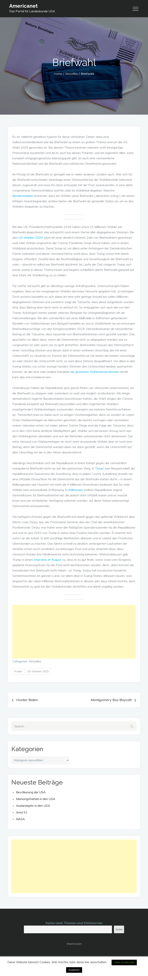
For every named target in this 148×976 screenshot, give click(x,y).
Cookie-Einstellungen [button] (124, 962)
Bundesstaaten (23, 196)
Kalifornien (75, 490)
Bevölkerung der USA (31, 792)
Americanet (23, 6)
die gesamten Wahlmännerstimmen (94, 372)
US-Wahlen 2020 (30, 237)
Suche (119, 929)
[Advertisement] (73, 632)
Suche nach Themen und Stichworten (74, 923)
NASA (20, 819)
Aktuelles (35, 661)
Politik (18, 671)
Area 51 (21, 812)
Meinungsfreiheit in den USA (35, 799)
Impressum (74, 944)
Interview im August (47, 560)
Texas (99, 468)
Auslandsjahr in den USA (33, 805)
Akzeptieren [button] (74, 970)
